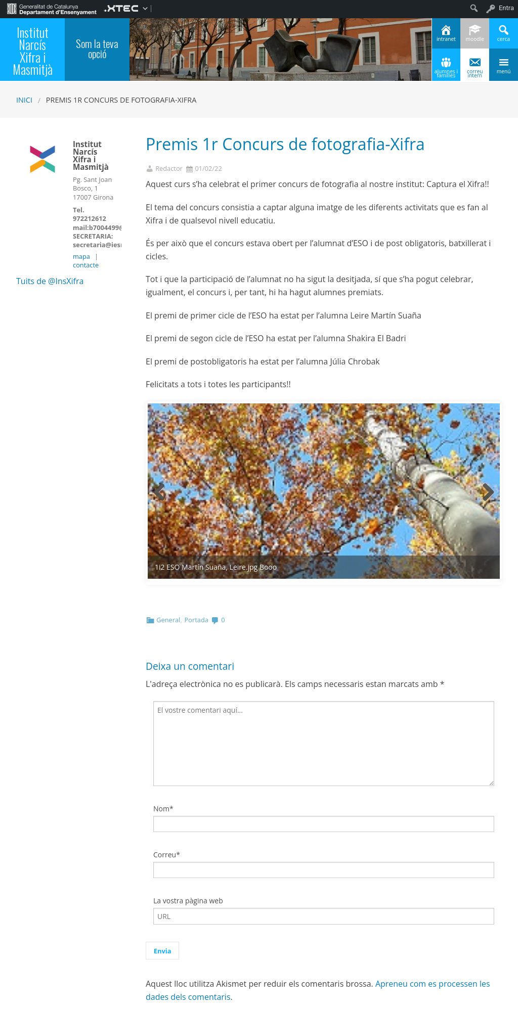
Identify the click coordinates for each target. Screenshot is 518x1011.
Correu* (166, 815)
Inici (24, 100)
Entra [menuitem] (506, 8)
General (168, 580)
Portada (196, 580)
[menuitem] (52, 8)
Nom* (163, 769)
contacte (86, 264)
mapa (81, 256)
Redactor (169, 168)
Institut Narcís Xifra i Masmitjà (33, 51)
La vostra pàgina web (188, 861)
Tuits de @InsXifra (49, 281)
